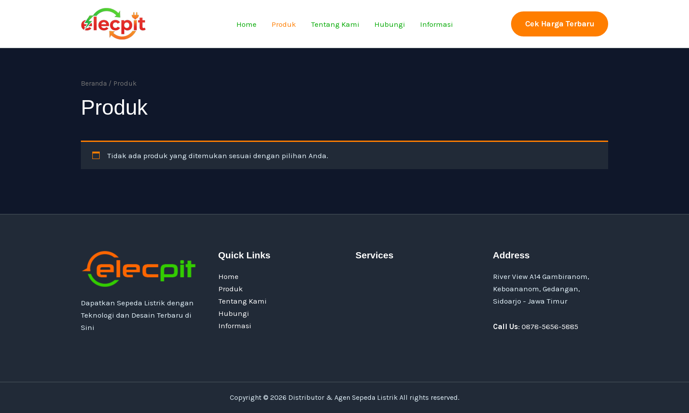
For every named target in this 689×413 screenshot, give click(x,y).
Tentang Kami (335, 24)
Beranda (94, 83)
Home (246, 24)
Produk (284, 24)
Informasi (436, 24)
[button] (560, 23)
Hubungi (389, 24)
